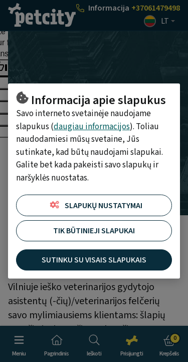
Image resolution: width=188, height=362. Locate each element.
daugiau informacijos (92, 127)
